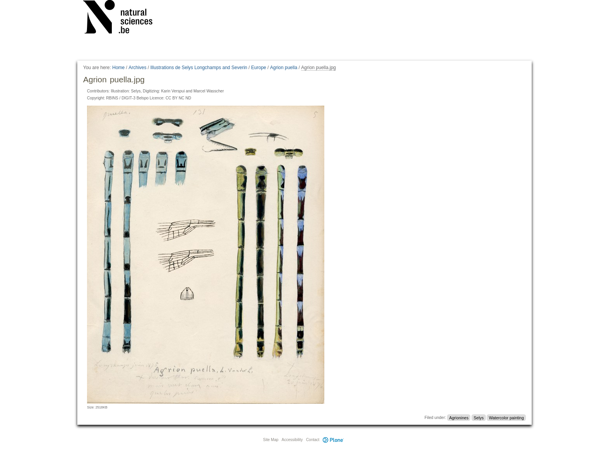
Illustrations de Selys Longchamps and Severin (198, 67)
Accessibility (292, 440)
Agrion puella (283, 67)
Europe (258, 67)
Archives (137, 67)
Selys (479, 417)
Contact (312, 440)
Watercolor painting (506, 417)
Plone (333, 440)
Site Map (270, 440)
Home (118, 67)
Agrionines (459, 417)
